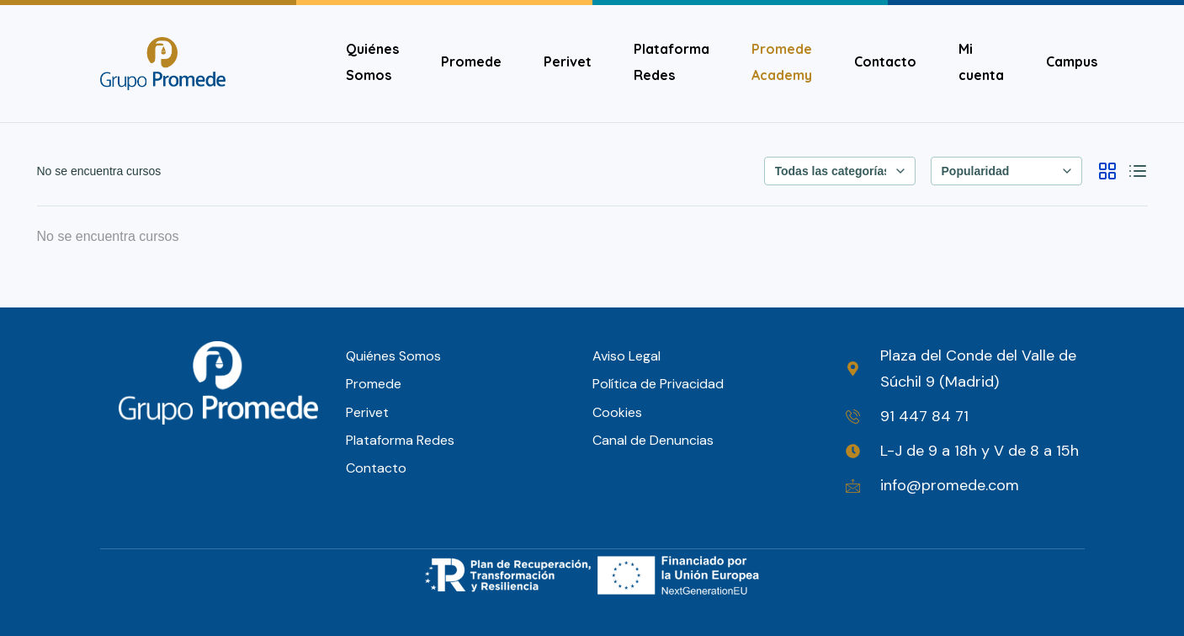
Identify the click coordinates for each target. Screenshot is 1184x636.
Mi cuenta (981, 61)
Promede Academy (781, 61)
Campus (1071, 61)
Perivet (568, 61)
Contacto (885, 61)
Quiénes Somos (372, 61)
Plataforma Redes (671, 61)
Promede (471, 61)
